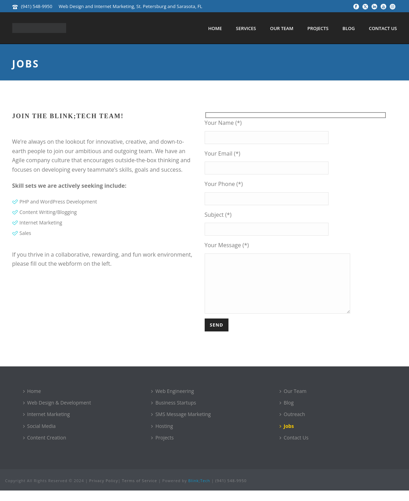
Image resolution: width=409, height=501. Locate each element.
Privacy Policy (103, 491)
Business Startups (173, 413)
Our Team (282, 28)
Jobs (287, 436)
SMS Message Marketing (181, 424)
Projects (317, 28)
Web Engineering (172, 401)
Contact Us (383, 28)
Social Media (39, 436)
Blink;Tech (199, 491)
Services (246, 28)
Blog (349, 28)
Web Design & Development (57, 413)
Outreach (292, 424)
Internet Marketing (46, 424)
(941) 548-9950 (36, 6)
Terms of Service (139, 491)
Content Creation (44, 448)
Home (215, 28)
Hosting (162, 436)
